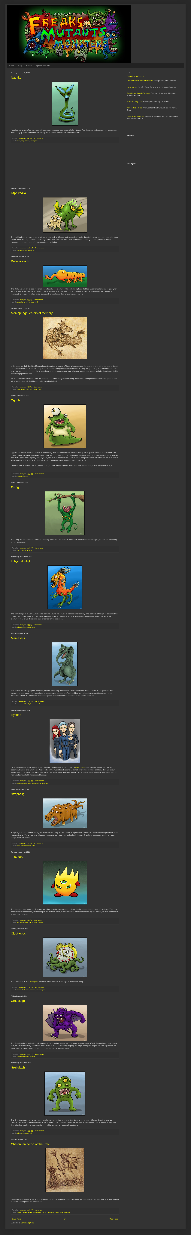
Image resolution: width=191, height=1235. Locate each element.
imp (18, 1056)
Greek (25, 1212)
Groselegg (18, 1000)
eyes (18, 550)
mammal (37, 704)
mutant (19, 476)
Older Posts (113, 1219)
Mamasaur (18, 638)
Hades (30, 1212)
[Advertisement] (65, 165)
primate (29, 550)
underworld (67, 1212)
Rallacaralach (20, 261)
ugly (33, 845)
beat (18, 389)
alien (26, 783)
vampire (32, 1056)
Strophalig (17, 794)
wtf (34, 250)
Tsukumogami (32, 982)
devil (27, 389)
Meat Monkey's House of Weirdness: (140, 81)
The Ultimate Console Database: (138, 93)
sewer (33, 627)
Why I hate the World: (135, 108)
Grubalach (18, 1067)
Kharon (43, 1212)
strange (25, 250)
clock (23, 990)
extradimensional (22, 922)
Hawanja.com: (132, 87)
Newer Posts (16, 1219)
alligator (19, 627)
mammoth (43, 704)
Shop (20, 65)
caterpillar (20, 302)
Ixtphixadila (18, 193)
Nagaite (16, 77)
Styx (61, 1212)
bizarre (19, 250)
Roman (56, 1212)
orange (31, 302)
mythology (50, 1212)
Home (11, 65)
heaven (35, 389)
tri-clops (40, 922)
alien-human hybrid (41, 783)
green (27, 1133)
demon (23, 389)
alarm (19, 990)
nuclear (28, 845)
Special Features (43, 65)
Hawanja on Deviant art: (135, 116)
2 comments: (39, 548)
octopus (32, 990)
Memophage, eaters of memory (32, 313)
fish (31, 389)
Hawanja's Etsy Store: (135, 102)
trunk (36, 302)
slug (24, 476)
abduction (20, 783)
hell (40, 389)
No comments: (39, 138)
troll (27, 1056)
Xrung (15, 487)
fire (30, 922)
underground (34, 141)
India (18, 141)
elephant (30, 704)
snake (27, 141)
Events (29, 65)
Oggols (15, 400)
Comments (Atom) (27, 1223)
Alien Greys (79, 767)
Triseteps (17, 856)
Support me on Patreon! (135, 76)
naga (22, 141)
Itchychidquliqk (21, 561)
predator (24, 550)
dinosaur (20, 704)
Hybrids (16, 715)
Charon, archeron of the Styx (30, 1144)
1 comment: (38, 387)
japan (27, 990)
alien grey (31, 783)
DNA (25, 704)
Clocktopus (18, 933)
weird (30, 250)
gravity (26, 302)
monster (23, 1056)
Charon (19, 1212)
